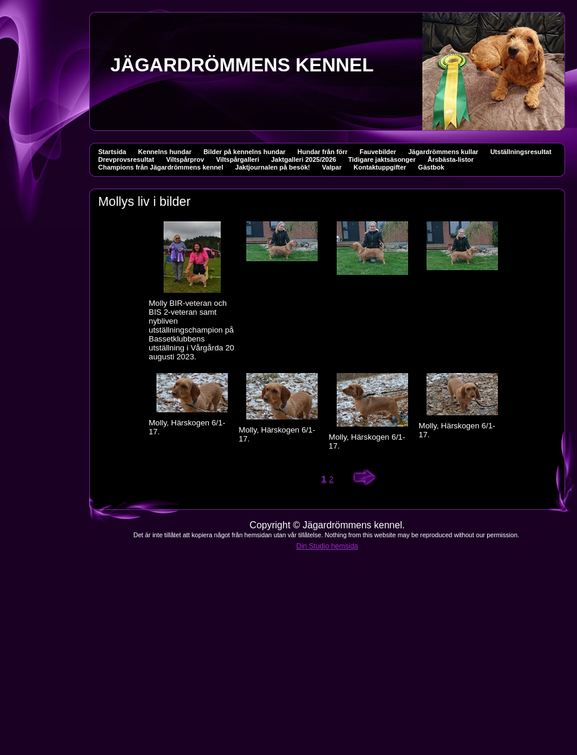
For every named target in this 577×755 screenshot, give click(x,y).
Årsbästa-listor (451, 159)
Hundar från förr (322, 151)
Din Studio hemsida (327, 546)
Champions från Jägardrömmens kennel (160, 167)
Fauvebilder (377, 151)
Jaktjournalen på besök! (272, 167)
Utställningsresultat (520, 151)
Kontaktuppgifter (379, 167)
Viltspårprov (185, 159)
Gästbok (431, 167)
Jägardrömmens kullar (443, 151)
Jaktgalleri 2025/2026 (303, 159)
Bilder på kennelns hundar (244, 151)
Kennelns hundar (165, 151)
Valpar (331, 167)
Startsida (112, 151)
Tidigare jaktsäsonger (382, 159)
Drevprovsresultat (126, 159)
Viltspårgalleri (237, 159)
